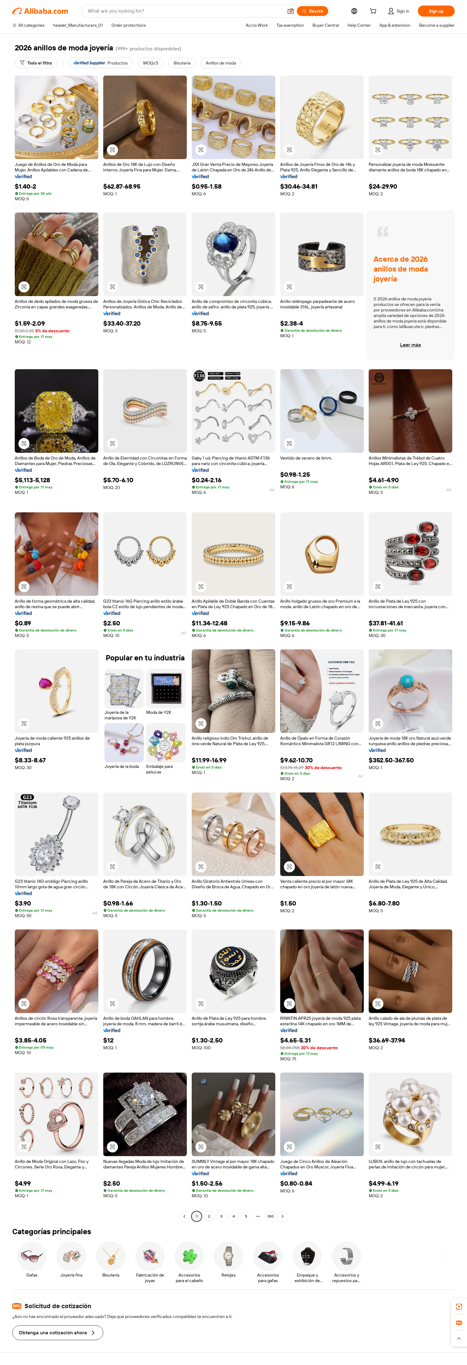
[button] (290, 11)
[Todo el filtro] (36, 63)
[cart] (374, 12)
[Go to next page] (282, 1216)
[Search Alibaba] (185, 11)
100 (270, 1216)
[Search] (312, 11)
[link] (459, 1307)
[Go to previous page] (184, 1216)
